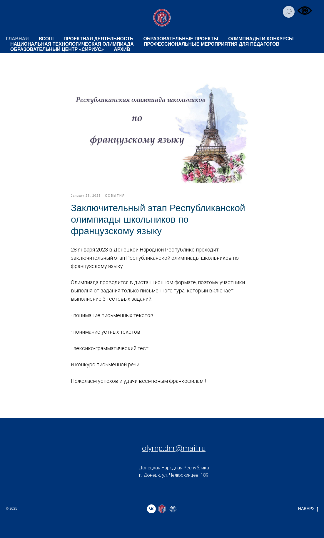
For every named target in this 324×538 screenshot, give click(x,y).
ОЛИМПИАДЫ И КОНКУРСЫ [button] (260, 38)
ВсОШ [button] (46, 38)
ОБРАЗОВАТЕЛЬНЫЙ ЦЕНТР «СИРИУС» (57, 49)
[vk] (151, 508)
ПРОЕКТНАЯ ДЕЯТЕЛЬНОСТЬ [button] (98, 38)
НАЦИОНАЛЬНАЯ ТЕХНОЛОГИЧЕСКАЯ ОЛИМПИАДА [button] (72, 44)
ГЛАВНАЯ (17, 38)
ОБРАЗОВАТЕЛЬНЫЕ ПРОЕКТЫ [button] (180, 38)
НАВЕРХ (308, 508)
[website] (162, 508)
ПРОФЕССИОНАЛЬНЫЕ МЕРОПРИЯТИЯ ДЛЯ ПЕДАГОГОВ (211, 44)
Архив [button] (122, 49)
